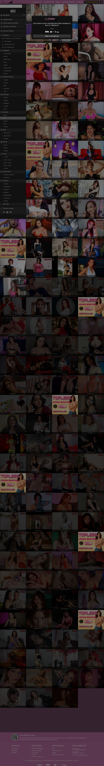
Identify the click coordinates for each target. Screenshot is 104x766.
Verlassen (52, 28)
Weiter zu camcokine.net (52, 36)
